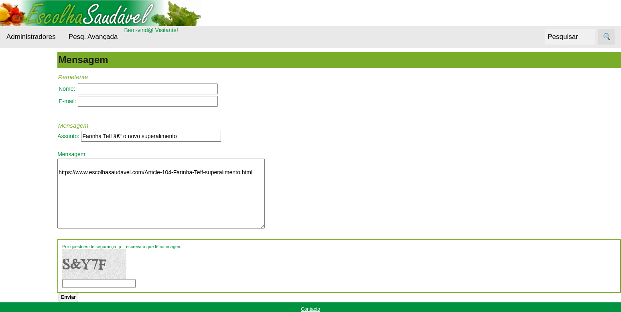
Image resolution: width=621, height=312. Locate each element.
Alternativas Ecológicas (31, 103)
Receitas (27, 242)
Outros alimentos (38, 227)
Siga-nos (17, 262)
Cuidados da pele (39, 171)
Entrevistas (31, 187)
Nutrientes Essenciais (30, 207)
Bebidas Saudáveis (30, 127)
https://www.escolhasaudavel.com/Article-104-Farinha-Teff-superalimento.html (184, 193)
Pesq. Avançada (93, 37)
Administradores (31, 37)
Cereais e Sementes (29, 152)
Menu (13, 78)
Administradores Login (34, 63)
